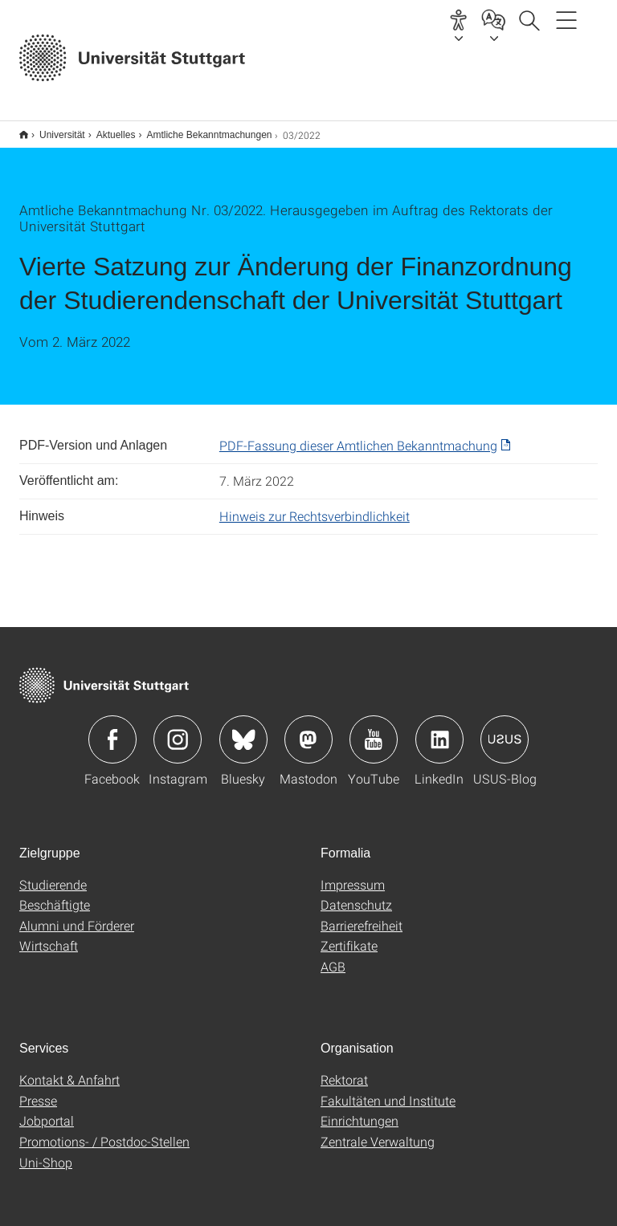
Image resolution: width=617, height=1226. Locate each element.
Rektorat (344, 1069)
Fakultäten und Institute (388, 1089)
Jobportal (46, 1110)
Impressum (353, 874)
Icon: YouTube (373, 729)
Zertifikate (349, 935)
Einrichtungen (359, 1110)
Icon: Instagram (177, 729)
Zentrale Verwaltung (378, 1130)
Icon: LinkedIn (439, 729)
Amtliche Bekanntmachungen (200, 129)
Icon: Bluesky (243, 729)
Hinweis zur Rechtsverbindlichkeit (314, 505)
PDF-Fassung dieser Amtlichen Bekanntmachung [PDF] (358, 434)
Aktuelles (107, 129)
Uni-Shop (45, 1151)
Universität (53, 129)
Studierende (53, 874)
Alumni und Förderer (76, 914)
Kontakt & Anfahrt (69, 1069)
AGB (333, 955)
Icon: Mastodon (308, 729)
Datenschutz (356, 894)
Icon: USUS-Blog (504, 729)
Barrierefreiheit (361, 914)
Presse (38, 1089)
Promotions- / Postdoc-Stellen (104, 1130)
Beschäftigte (54, 894)
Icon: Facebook (112, 729)
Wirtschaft (48, 935)
